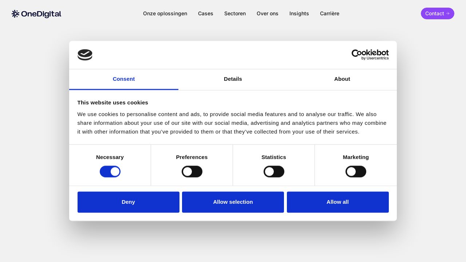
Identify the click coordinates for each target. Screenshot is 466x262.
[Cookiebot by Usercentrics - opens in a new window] (357, 54)
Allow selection (233, 202)
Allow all (338, 202)
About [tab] (342, 79)
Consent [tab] (124, 79)
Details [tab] (233, 79)
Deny (128, 202)
